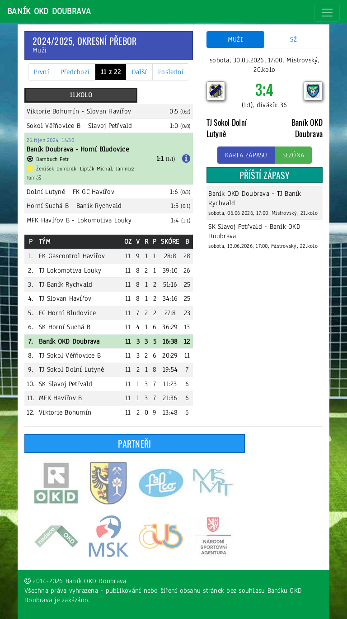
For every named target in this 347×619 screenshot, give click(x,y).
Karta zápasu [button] (246, 155)
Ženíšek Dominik (56, 168)
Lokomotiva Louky (104, 220)
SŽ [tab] (293, 39)
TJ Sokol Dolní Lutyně (71, 369)
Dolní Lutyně (46, 191)
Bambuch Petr (52, 159)
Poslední (170, 71)
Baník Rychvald (99, 205)
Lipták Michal (96, 168)
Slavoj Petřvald (110, 125)
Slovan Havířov (109, 111)
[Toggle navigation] (327, 13)
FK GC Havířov (93, 191)
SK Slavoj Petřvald (66, 383)
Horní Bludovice (104, 149)
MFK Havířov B (48, 220)
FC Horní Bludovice (67, 312)
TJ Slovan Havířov (65, 298)
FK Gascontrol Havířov (72, 255)
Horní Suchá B (48, 205)
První (41, 71)
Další (139, 71)
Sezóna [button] (293, 155)
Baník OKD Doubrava (49, 11)
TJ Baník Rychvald (65, 284)
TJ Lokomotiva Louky (70, 270)
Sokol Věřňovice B (53, 125)
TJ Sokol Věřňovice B (70, 355)
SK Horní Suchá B (64, 326)
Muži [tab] (235, 39)
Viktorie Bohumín (53, 111)
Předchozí (75, 71)
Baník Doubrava (50, 149)
